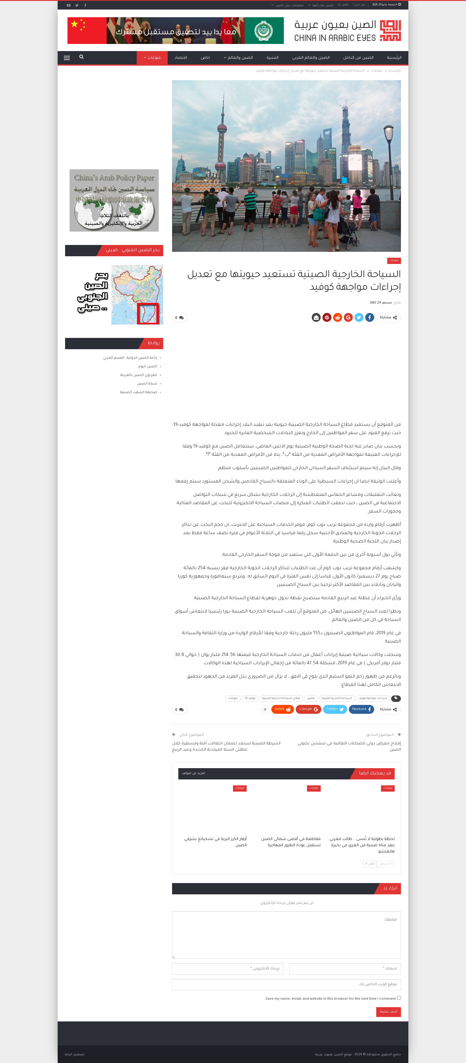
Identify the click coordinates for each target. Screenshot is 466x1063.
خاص (205, 58)
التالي (370, 863)
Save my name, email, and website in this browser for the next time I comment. (330, 998)
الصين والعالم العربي (311, 58)
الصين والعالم (240, 58)
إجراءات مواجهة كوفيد (373, 698)
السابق (386, 863)
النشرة (272, 58)
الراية (68, 1054)
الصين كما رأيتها (322, 5)
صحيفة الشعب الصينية (138, 393)
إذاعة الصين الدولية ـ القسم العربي (130, 358)
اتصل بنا (343, 5)
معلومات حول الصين (289, 5)
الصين (311, 698)
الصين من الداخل (358, 58)
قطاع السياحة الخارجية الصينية (281, 698)
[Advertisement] (286, 369)
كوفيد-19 (250, 698)
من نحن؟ (359, 5)
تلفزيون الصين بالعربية (138, 375)
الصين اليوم (147, 367)
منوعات (154, 58)
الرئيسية (394, 58)
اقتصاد (180, 58)
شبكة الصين (147, 384)
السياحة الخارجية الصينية (337, 698)
